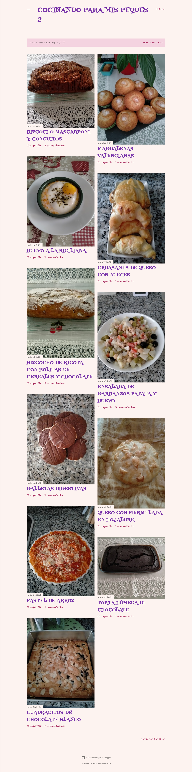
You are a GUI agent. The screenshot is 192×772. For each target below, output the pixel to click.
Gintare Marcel (104, 763)
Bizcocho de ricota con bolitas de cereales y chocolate (60, 369)
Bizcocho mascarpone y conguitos (59, 136)
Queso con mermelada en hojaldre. (130, 516)
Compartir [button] (34, 146)
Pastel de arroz (50, 600)
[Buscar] (160, 9)
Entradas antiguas (153, 739)
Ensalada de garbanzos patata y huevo (127, 393)
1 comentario (124, 162)
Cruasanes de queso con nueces (127, 271)
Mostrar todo (153, 42)
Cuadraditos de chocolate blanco (54, 716)
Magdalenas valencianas (116, 152)
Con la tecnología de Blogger (96, 758)
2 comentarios (54, 146)
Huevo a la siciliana (56, 250)
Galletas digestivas (56, 488)
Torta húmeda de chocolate (122, 606)
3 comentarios (125, 407)
